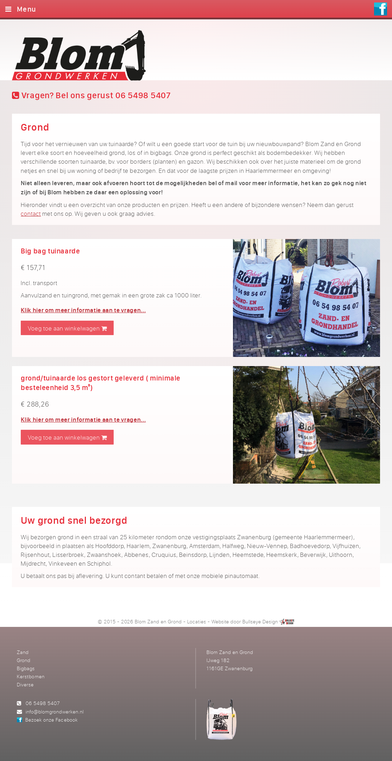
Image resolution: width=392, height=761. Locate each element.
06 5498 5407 (43, 703)
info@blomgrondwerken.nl (55, 711)
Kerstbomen (30, 676)
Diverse (25, 684)
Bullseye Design (260, 621)
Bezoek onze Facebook (51, 719)
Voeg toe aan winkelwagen (67, 328)
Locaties (196, 621)
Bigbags (26, 668)
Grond (24, 660)
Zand (23, 652)
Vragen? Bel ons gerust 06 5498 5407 (91, 95)
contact (31, 213)
